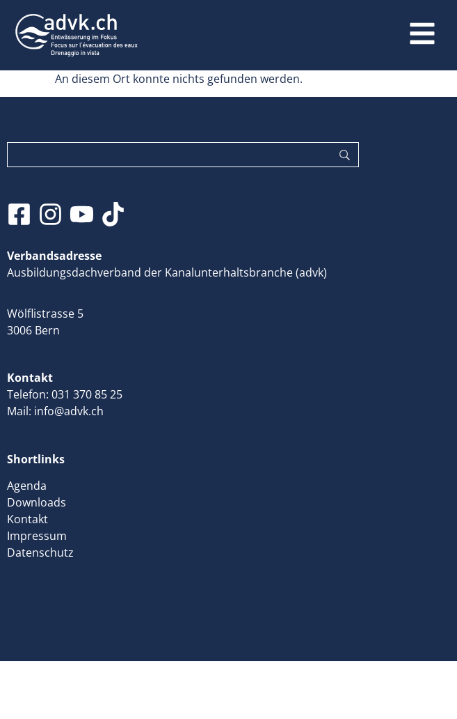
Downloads (36, 502)
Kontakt (27, 519)
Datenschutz (40, 552)
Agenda (27, 485)
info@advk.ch (69, 411)
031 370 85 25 (86, 394)
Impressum (37, 535)
